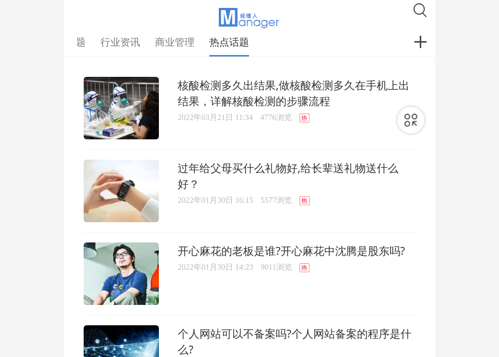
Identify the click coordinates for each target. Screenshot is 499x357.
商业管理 (175, 42)
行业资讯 (120, 42)
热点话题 (229, 42)
